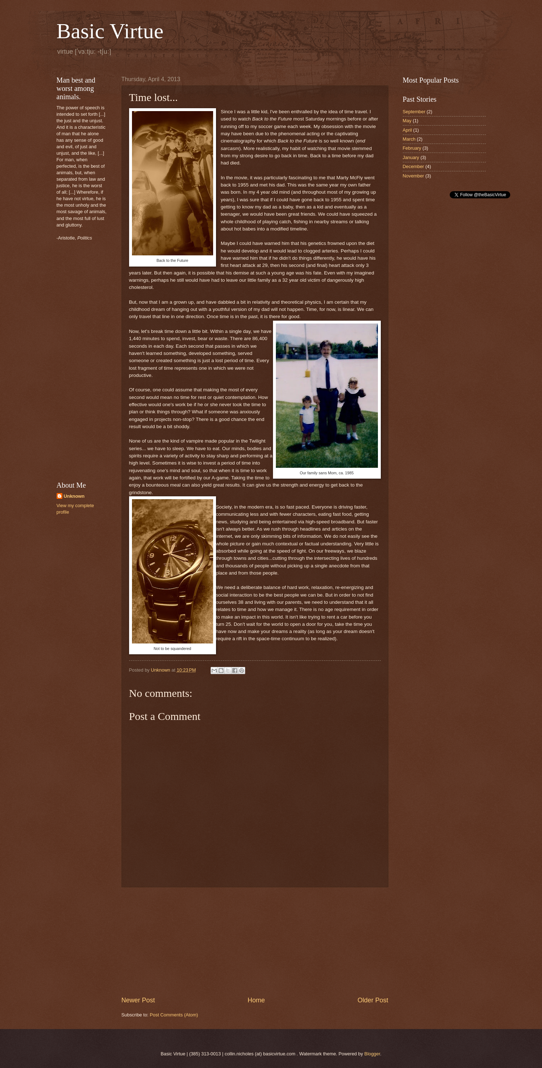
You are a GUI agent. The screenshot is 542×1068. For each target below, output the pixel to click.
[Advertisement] (255, 942)
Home (256, 1000)
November (413, 176)
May (407, 120)
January (411, 157)
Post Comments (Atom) (174, 1015)
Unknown (74, 496)
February (412, 148)
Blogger (372, 1053)
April (407, 130)
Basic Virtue (110, 31)
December (413, 166)
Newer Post (138, 1000)
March (409, 139)
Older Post (372, 1000)
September (414, 111)
